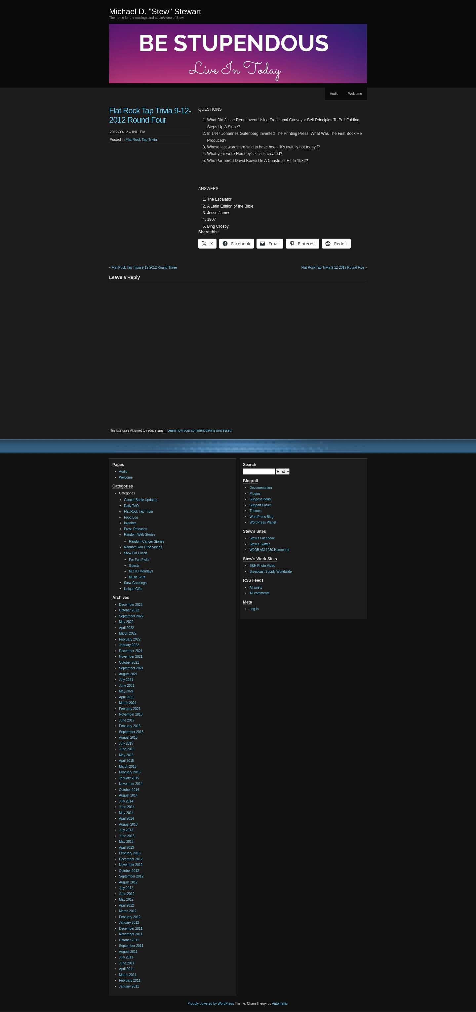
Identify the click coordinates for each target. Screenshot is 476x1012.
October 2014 (129, 790)
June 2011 (127, 963)
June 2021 (127, 685)
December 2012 (130, 859)
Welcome (355, 94)
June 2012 (127, 894)
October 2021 (129, 662)
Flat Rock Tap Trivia (141, 139)
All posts (256, 587)
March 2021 (128, 703)
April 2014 (126, 818)
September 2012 (131, 876)
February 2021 (129, 709)
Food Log (131, 517)
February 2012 (129, 917)
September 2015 (131, 732)
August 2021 (128, 674)
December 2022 (130, 604)
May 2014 (126, 813)
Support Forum (261, 505)
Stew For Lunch (135, 553)
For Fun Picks (139, 560)
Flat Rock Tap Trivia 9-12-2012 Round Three (144, 267)
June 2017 (127, 720)
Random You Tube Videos (143, 547)
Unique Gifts (133, 589)
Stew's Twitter (260, 544)
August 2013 (128, 824)
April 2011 (126, 969)
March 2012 (128, 911)
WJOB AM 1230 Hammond (269, 550)
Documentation (261, 487)
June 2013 (127, 836)
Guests (134, 565)
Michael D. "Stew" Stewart (155, 11)
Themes (255, 511)
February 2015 (129, 772)
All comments (259, 593)
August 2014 (128, 795)
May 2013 (126, 841)
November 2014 (130, 784)
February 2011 (129, 980)
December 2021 (130, 651)
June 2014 (127, 807)
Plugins (255, 493)
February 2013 (129, 853)
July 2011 (126, 957)
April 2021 (126, 697)
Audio (334, 94)
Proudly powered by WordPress (210, 1003)
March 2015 (128, 766)
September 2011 (131, 946)
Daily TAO (131, 506)
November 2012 (130, 865)
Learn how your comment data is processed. (199, 430)
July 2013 (126, 830)
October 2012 (129, 871)
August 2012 (128, 882)
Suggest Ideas (260, 499)
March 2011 (128, 975)
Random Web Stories (139, 534)
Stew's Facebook (262, 538)
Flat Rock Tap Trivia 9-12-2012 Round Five (332, 267)
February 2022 (129, 639)
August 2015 (128, 737)
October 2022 (129, 610)
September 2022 (131, 616)
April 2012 (126, 905)
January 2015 (129, 778)
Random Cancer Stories (146, 541)
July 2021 (126, 679)
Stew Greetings (135, 583)
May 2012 (126, 899)
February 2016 (129, 726)
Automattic (280, 1003)
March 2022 (128, 633)
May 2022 (126, 622)
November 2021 (130, 656)
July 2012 (126, 888)
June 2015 (127, 749)
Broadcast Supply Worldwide (271, 571)
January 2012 (129, 922)
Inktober (130, 523)
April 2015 (126, 760)
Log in (254, 609)
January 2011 (129, 986)
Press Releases (135, 529)
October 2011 (129, 940)
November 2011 (130, 934)
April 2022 (126, 628)
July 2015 (126, 743)
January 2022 (129, 645)
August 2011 (128, 952)
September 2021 (131, 668)
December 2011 (130, 928)
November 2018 (130, 714)
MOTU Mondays (141, 571)
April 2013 (126, 847)
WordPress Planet (263, 522)
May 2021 (126, 691)
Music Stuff (137, 577)
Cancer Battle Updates (140, 500)
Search (249, 464)
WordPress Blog (261, 517)
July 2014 (126, 801)
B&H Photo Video (262, 565)
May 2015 (126, 755)
